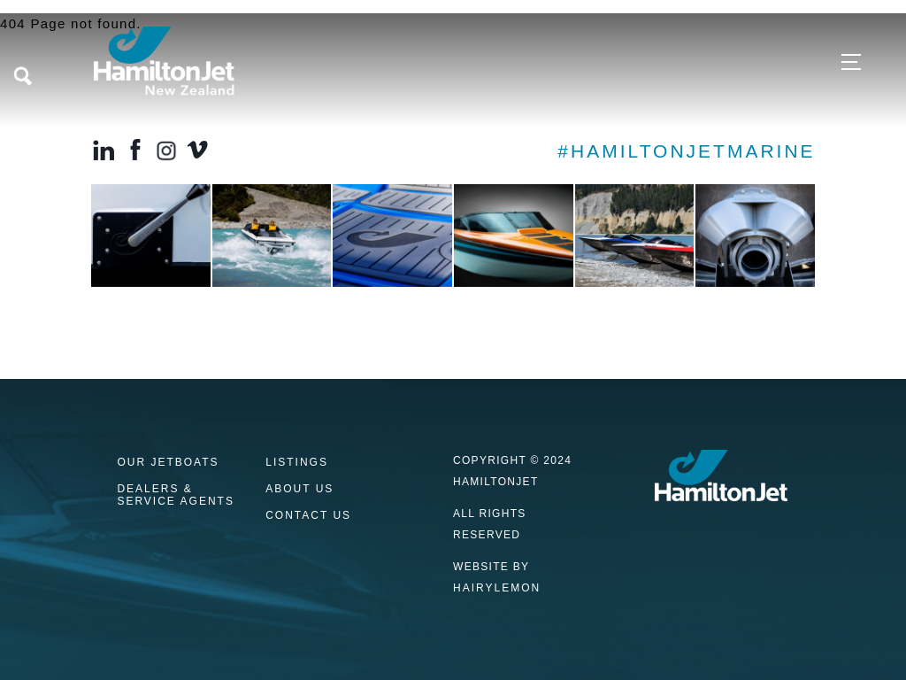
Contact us (308, 516)
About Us (299, 489)
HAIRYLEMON (497, 588)
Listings (296, 462)
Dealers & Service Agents (175, 495)
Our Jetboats (168, 462)
